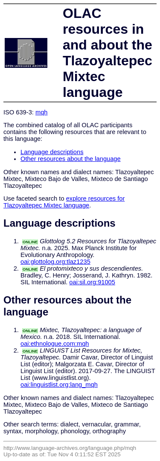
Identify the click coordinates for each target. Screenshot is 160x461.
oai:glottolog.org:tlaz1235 (55, 261)
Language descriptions (52, 152)
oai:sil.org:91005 (92, 282)
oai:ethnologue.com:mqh (54, 343)
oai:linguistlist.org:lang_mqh (59, 384)
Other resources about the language (70, 158)
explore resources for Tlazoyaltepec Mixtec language (64, 202)
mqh (41, 112)
